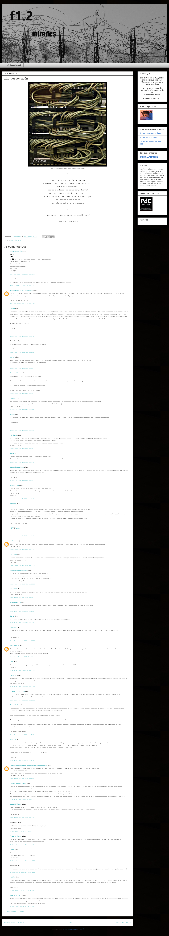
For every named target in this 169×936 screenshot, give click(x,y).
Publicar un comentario (16, 911)
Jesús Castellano (17, 467)
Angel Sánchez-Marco (19, 570)
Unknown (14, 541)
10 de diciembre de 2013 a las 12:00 (22, 861)
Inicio (70, 922)
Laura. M (13, 554)
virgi (11, 661)
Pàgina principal (14, 65)
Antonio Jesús (16, 836)
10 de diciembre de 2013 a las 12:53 (22, 872)
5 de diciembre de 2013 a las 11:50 (22, 448)
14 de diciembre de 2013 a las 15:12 (22, 906)
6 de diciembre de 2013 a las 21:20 (22, 622)
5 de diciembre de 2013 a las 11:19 (22, 409)
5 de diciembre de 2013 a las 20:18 (22, 549)
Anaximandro (15, 602)
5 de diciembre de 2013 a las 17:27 (22, 499)
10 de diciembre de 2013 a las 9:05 (22, 845)
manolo (13, 739)
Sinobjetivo (14, 645)
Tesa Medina (15, 705)
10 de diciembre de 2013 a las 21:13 (22, 890)
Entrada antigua (123, 922)
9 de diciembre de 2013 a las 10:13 (22, 735)
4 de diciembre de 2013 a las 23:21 (22, 285)
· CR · (12, 528)
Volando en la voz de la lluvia (21, 290)
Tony (12, 616)
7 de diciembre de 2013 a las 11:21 (21, 656)
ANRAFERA (14, 485)
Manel (12, 414)
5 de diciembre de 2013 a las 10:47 (22, 393)
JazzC (12, 849)
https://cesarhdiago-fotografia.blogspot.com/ (28, 765)
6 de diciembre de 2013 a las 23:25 (22, 641)
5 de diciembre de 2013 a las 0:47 (22, 336)
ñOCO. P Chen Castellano (150, 133)
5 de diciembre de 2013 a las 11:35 (22, 430)
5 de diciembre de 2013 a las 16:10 (22, 480)
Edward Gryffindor (17, 691)
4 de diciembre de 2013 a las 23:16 (22, 274)
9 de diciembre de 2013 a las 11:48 (22, 760)
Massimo (13, 589)
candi (12, 357)
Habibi (12, 877)
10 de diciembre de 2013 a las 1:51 (22, 831)
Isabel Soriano (16, 895)
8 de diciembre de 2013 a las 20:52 (22, 686)
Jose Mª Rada (15, 804)
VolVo (12, 308)
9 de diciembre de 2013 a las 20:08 (22, 799)
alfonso (13, 503)
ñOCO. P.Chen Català (148, 137)
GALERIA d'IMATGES (149, 157)
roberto (13, 675)
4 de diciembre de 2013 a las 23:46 (22, 303)
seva (12, 453)
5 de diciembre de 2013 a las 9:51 (21, 368)
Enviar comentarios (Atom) (73, 929)
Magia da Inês (16, 251)
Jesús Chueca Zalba (18, 783)
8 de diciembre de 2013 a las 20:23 (22, 670)
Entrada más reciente (14, 922)
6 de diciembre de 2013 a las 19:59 (22, 611)
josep (12, 398)
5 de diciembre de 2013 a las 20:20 (22, 565)
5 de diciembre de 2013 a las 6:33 (22, 352)
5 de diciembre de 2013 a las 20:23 (22, 584)
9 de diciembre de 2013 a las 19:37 (22, 778)
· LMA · (17, 528)
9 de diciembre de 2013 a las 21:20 (22, 817)
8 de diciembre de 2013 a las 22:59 (22, 700)
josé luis (13, 627)
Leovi (12, 279)
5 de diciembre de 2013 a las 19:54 (22, 536)
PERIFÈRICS (15, 240)
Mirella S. (13, 435)
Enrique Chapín (16, 373)
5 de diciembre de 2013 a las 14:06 (22, 462)
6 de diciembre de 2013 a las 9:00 (22, 597)
